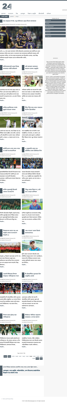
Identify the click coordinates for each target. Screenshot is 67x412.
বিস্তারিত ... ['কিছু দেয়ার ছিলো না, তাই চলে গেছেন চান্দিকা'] (24, 223)
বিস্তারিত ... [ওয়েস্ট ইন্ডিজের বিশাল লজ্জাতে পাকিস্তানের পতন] (2, 306)
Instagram (48, 36)
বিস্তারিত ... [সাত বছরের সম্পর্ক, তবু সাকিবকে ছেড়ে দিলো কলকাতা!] (2, 60)
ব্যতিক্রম (49, 13)
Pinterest (48, 33)
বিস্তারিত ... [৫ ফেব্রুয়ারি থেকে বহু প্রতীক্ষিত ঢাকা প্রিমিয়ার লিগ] (24, 182)
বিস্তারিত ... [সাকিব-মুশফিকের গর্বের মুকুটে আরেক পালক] (2, 139)
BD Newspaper (50, 27)
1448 (33, 358)
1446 (37, 356)
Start (5, 356)
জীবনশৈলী (41, 13)
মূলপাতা (3, 13)
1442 (23, 356)
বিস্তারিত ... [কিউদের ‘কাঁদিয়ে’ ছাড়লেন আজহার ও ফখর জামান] (24, 347)
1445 (34, 356)
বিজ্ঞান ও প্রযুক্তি (32, 13)
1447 (41, 356)
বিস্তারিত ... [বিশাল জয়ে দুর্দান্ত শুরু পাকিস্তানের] (2, 347)
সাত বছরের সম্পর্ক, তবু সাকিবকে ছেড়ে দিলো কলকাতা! (19, 21)
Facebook (48, 20)
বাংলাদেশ (10, 13)
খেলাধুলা (23, 13)
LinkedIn (48, 30)
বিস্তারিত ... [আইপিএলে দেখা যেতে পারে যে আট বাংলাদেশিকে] (2, 182)
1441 (20, 356)
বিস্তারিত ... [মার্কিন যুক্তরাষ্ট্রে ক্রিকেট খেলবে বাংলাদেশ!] (2, 221)
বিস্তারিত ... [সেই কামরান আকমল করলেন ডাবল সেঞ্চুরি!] (24, 100)
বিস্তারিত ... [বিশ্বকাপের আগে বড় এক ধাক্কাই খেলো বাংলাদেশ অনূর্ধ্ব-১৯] (2, 267)
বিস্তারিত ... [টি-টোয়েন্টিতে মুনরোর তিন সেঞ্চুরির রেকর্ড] (24, 308)
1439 (13, 356)
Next (37, 358)
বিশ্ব (17, 13)
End (41, 358)
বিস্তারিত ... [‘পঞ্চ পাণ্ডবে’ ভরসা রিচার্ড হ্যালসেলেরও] (24, 264)
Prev (9, 356)
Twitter (47, 23)
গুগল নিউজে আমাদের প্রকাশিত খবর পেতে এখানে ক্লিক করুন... (20, 367)
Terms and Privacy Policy (8, 398)
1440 (16, 356)
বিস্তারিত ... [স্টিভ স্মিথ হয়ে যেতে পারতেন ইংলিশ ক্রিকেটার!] (24, 141)
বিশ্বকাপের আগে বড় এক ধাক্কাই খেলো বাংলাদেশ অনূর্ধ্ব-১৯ (10, 233)
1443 (27, 356)
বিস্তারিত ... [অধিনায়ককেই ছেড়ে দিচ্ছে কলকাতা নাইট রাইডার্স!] (2, 100)
